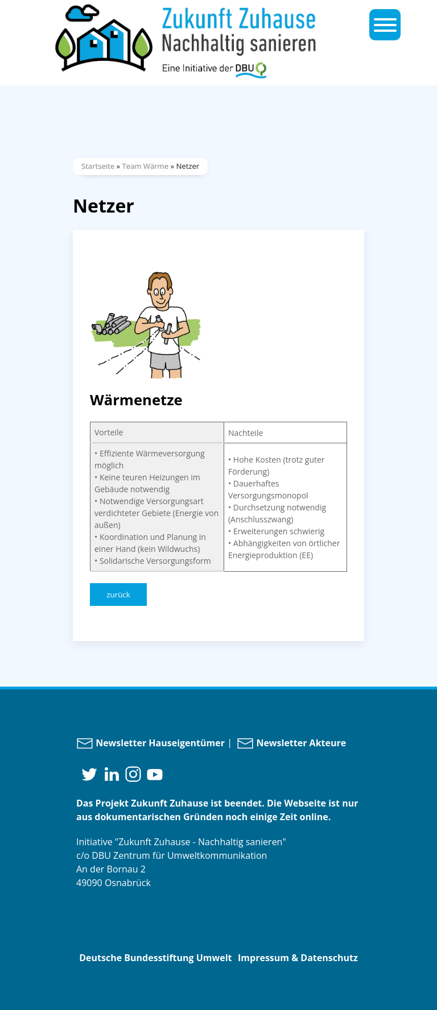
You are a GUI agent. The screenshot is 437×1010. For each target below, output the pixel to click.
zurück (118, 594)
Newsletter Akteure (291, 743)
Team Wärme (145, 166)
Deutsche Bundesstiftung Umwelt (155, 957)
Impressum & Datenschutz (298, 957)
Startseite (97, 166)
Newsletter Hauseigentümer (150, 743)
